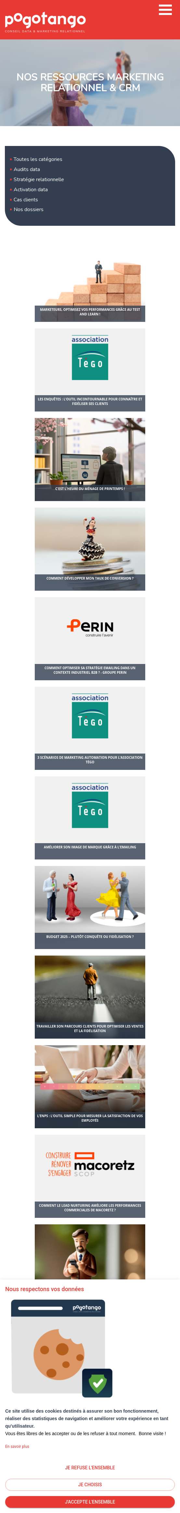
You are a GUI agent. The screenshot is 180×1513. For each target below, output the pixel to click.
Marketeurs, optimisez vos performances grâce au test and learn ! (90, 311)
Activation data (31, 189)
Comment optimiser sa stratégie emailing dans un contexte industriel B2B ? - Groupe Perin (90, 670)
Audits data (27, 169)
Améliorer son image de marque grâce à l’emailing (90, 847)
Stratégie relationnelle (39, 179)
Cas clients (26, 199)
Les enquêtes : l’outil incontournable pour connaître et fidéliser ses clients (90, 401)
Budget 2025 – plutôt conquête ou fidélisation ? (90, 936)
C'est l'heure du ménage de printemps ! (90, 488)
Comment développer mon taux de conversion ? (90, 578)
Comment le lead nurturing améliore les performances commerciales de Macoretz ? (90, 1207)
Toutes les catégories (38, 159)
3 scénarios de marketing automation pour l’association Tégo (89, 759)
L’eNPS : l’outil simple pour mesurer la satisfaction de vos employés (90, 1118)
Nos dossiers (29, 209)
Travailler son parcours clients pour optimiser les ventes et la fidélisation (90, 1028)
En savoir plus (17, 1446)
